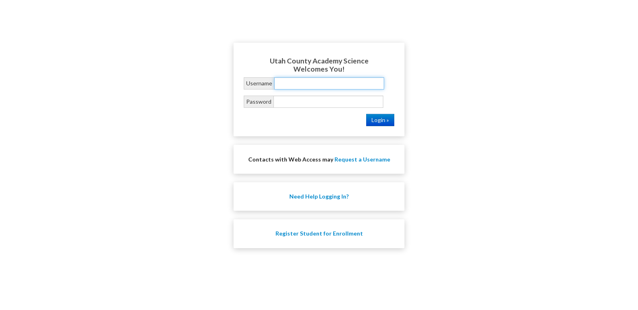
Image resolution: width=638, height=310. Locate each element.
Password (258, 101)
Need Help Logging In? (319, 196)
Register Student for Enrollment (319, 233)
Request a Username (362, 159)
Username (259, 83)
